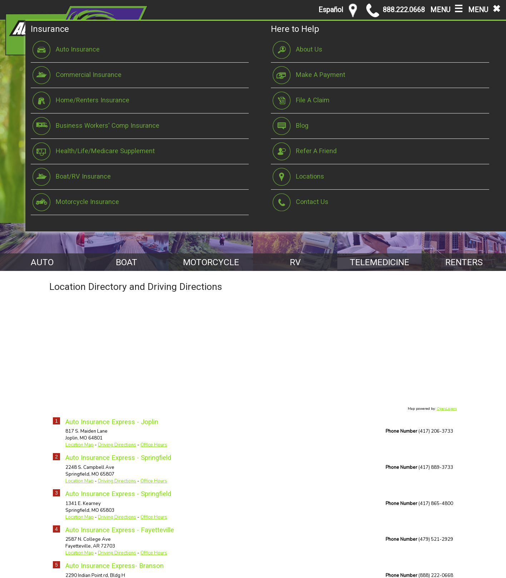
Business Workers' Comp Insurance (96, 126)
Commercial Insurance (77, 75)
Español (330, 10)
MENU (446, 8)
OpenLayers (447, 408)
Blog (290, 126)
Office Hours (153, 445)
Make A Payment (309, 75)
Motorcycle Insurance (76, 202)
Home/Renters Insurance (81, 101)
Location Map (79, 445)
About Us (297, 50)
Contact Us (300, 202)
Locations (298, 177)
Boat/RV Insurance (72, 177)
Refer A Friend (305, 151)
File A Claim (301, 101)
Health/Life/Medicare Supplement (94, 151)
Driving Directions (117, 445)
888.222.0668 (395, 10)
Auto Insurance (66, 50)
